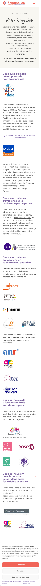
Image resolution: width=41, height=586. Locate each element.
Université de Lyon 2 (22, 218)
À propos (24, 13)
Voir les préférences (20, 577)
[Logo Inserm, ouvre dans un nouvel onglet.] (11, 309)
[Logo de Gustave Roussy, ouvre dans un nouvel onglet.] (10, 297)
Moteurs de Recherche (13, 164)
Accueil (15, 13)
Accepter (21, 565)
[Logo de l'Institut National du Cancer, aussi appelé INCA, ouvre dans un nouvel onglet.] (11, 377)
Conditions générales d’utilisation (29, 582)
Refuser (20, 571)
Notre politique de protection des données (11, 582)
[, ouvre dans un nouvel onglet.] (29, 323)
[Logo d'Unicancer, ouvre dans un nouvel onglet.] (10, 286)
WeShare (18, 107)
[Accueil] (14, 3)
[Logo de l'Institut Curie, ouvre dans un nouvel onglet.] (9, 323)
